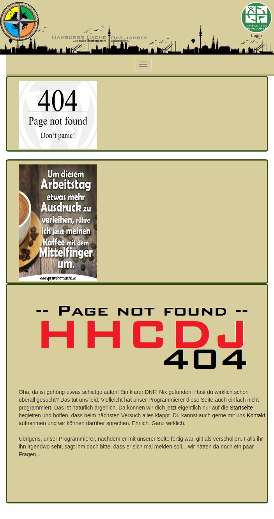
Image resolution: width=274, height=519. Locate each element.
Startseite (241, 407)
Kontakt (256, 415)
